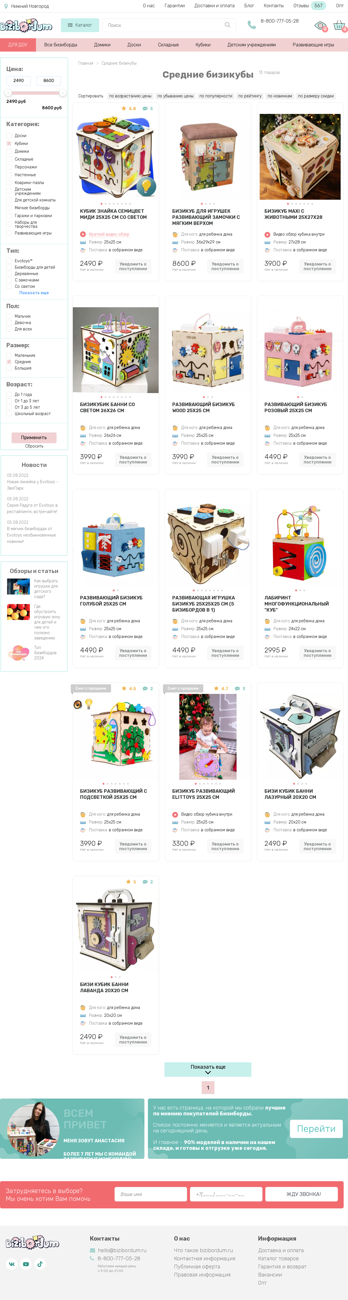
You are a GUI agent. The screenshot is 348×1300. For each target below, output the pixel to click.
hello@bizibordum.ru (118, 1250)
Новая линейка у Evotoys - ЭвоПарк (32, 485)
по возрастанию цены (130, 96)
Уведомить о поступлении (133, 266)
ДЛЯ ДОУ (17, 45)
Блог (249, 5)
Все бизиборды (60, 45)
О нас (149, 5)
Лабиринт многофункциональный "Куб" (296, 603)
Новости (34, 465)
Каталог (80, 25)
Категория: (22, 124)
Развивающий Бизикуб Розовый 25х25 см (295, 407)
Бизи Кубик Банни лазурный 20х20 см (290, 794)
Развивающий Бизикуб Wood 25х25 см (203, 407)
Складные (168, 45)
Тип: (12, 251)
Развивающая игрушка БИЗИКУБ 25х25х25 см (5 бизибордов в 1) (203, 603)
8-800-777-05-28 (280, 21)
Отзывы (309, 5)
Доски (134, 45)
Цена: (14, 69)
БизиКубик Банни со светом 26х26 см (107, 407)
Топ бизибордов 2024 (45, 653)
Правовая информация (202, 1274)
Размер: (18, 345)
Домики (102, 45)
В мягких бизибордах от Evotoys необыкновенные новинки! (31, 535)
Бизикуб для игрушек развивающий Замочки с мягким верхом (206, 217)
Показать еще (208, 1067)
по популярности (216, 96)
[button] (101, 204)
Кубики (203, 45)
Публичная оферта (197, 1266)
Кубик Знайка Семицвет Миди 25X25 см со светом (113, 214)
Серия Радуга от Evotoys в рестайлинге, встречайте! (32, 508)
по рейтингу (250, 96)
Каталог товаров (278, 1258)
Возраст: (19, 384)
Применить (34, 437)
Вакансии (270, 1274)
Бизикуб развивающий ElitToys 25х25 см (203, 794)
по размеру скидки (316, 96)
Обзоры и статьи (34, 571)
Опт (340, 5)
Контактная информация (204, 1258)
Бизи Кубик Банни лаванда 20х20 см (104, 987)
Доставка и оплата (281, 1250)
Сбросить (34, 446)
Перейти (316, 1128)
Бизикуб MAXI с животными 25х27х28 (293, 214)
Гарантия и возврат (282, 1266)
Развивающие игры (313, 45)
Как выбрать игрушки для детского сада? (46, 589)
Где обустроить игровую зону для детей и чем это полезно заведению (47, 622)
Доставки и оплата (215, 5)
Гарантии (175, 5)
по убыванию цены (175, 96)
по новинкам (280, 96)
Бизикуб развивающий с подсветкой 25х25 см (113, 794)
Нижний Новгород (26, 6)
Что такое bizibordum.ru (203, 1250)
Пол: (12, 306)
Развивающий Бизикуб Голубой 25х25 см (111, 601)
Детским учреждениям (252, 45)
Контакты (274, 5)
